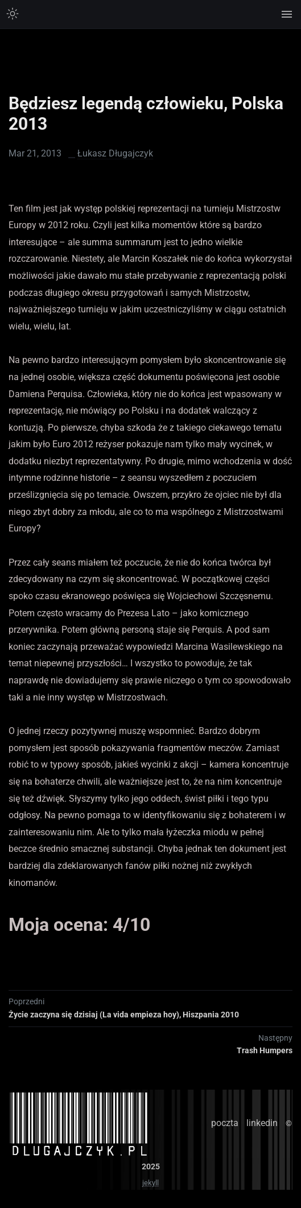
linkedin (262, 1123)
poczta (224, 1123)
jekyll (150, 1182)
